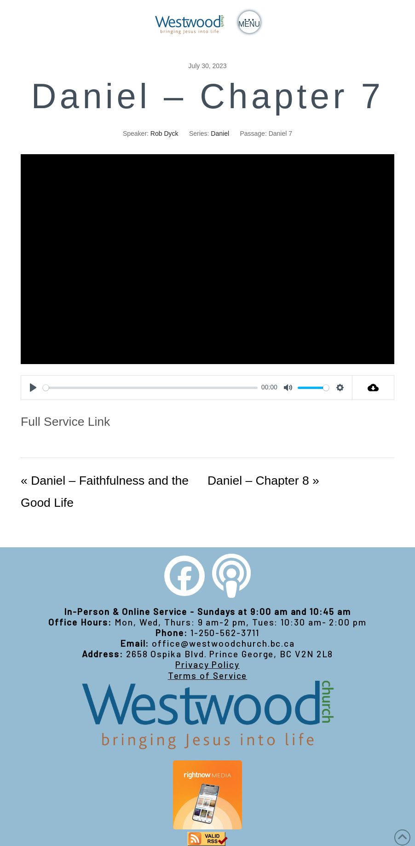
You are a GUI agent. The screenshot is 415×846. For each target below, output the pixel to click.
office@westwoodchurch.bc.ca (223, 643)
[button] (249, 22)
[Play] (33, 387)
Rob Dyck (164, 133)
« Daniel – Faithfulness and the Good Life (105, 492)
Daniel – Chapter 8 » (263, 480)
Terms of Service (208, 675)
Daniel (220, 133)
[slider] (150, 387)
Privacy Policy (207, 664)
